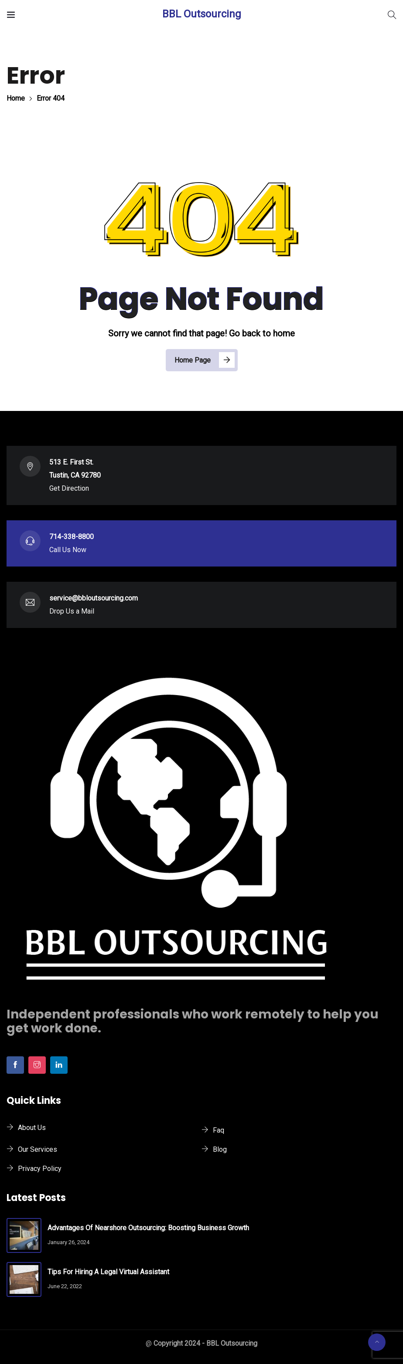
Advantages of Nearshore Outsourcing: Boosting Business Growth (148, 1228)
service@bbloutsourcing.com (93, 598)
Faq (218, 1130)
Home (16, 98)
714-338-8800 (71, 537)
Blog (220, 1149)
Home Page (192, 360)
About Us (32, 1127)
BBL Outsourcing (201, 14)
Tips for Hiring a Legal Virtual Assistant (108, 1272)
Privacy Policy (39, 1168)
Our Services (37, 1149)
